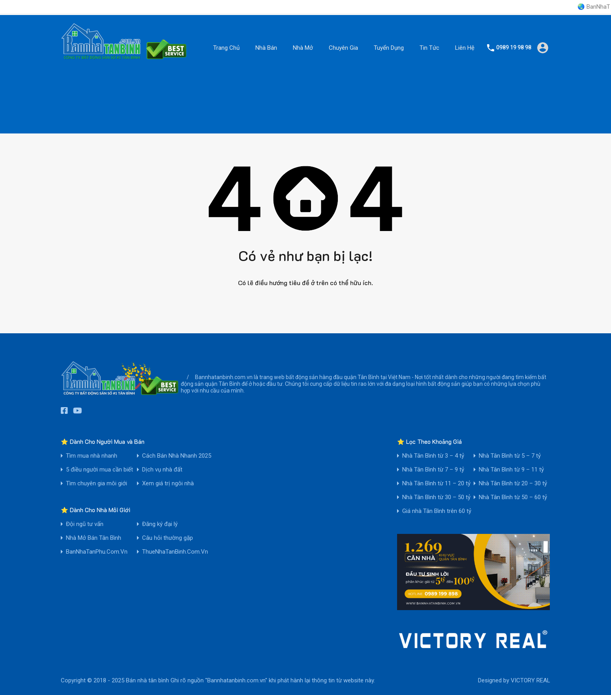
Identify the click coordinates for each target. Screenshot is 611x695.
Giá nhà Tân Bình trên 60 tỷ (436, 511)
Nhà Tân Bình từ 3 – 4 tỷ (433, 456)
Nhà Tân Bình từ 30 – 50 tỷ (436, 497)
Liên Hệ (464, 47)
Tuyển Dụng (389, 47)
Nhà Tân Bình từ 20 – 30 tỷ (513, 483)
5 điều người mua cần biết (99, 470)
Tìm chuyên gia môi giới (96, 483)
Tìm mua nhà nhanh (91, 456)
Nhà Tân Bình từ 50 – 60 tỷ (513, 497)
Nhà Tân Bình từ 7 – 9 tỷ (433, 470)
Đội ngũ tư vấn (84, 524)
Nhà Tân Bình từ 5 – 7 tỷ (510, 456)
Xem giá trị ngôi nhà (168, 483)
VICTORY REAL (530, 680)
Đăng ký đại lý (160, 524)
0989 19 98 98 (513, 47)
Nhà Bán (266, 47)
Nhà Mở (303, 47)
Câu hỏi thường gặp (167, 538)
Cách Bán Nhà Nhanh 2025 (176, 456)
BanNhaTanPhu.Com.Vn (96, 552)
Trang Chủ (226, 47)
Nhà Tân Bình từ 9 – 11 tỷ (511, 470)
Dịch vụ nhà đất (162, 470)
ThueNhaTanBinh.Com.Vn (175, 552)
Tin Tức (429, 47)
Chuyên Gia (343, 47)
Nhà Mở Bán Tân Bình (93, 538)
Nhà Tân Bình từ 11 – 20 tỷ (436, 483)
